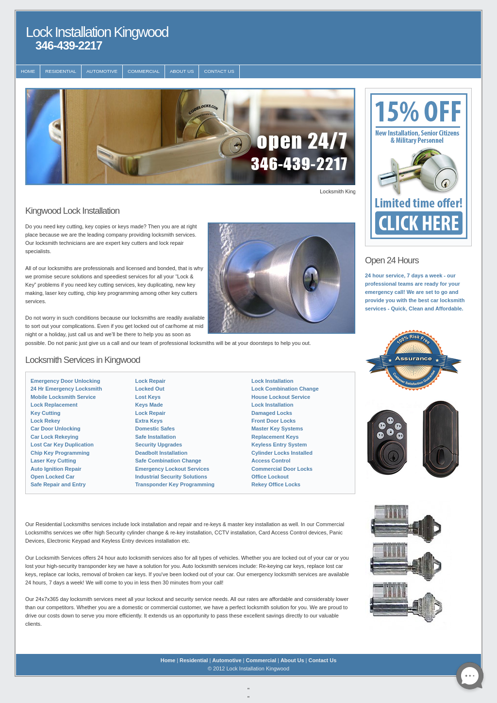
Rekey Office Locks (275, 484)
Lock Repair (150, 381)
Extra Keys (149, 421)
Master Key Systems (277, 428)
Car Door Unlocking (56, 428)
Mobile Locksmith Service (63, 397)
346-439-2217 (68, 45)
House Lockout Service (280, 397)
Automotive (101, 71)
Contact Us (219, 71)
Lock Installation (272, 381)
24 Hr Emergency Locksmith (66, 389)
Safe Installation (155, 437)
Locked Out (150, 389)
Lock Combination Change (285, 389)
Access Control (270, 460)
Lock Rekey (45, 421)
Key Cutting (45, 413)
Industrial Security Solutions (171, 477)
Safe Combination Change (168, 460)
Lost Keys (148, 397)
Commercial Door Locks (282, 469)
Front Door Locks (273, 421)
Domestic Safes (155, 428)
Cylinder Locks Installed (282, 453)
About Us (182, 71)
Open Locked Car (53, 477)
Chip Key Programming (60, 453)
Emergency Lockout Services (172, 469)
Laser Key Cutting (53, 460)
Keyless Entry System (279, 444)
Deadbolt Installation (161, 453)
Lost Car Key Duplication (62, 444)
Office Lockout (270, 477)
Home (28, 71)
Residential (60, 71)
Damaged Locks (271, 413)
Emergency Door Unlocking (65, 381)
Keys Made (149, 405)
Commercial (144, 71)
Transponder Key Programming (175, 484)
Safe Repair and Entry (58, 484)
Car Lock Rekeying (54, 437)
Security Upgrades (158, 444)
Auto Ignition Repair (56, 469)
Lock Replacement (54, 405)
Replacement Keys (274, 437)
